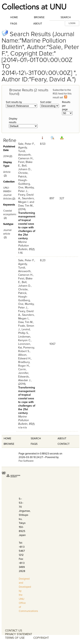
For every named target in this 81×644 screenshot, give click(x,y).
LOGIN (72, 23)
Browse (39, 17)
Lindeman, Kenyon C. (24, 338)
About (37, 23)
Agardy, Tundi (22, 149)
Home (14, 17)
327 (61, 198)
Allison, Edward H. (24, 356)
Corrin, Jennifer (23, 371)
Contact (63, 444)
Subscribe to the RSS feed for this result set (62, 93)
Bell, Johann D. (24, 167)
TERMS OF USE (15, 638)
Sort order (45, 102)
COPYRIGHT (41, 638)
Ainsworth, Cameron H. (25, 156)
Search (66, 17)
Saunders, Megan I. (26, 200)
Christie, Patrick (23, 174)
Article (7, 172)
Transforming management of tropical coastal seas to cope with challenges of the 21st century (26, 225)
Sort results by (14, 102)
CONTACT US (13, 630)
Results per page (66, 106)
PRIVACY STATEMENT (18, 634)
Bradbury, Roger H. (24, 363)
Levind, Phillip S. (24, 331)
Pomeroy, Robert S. (26, 349)
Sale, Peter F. (26, 144)
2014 (6, 156)
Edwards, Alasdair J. (24, 378)
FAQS (34, 444)
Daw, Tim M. (25, 205)
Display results (13, 120)
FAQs (13, 23)
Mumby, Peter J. (26, 189)
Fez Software (26, 461)
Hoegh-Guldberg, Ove (24, 183)
